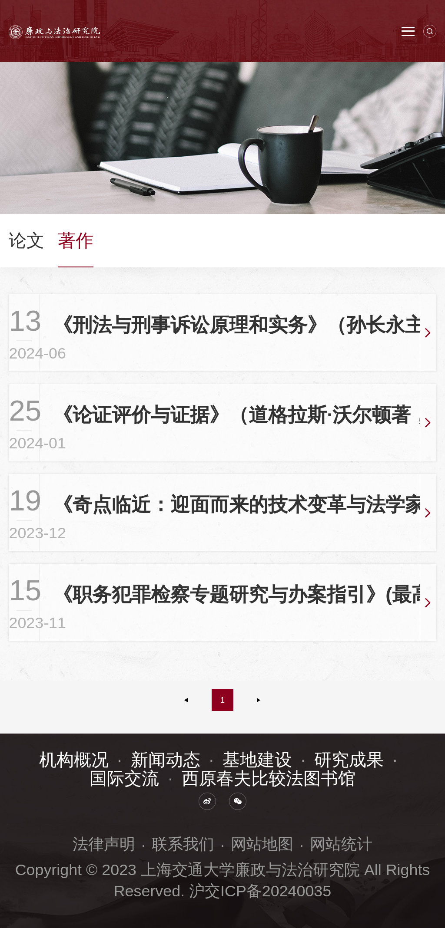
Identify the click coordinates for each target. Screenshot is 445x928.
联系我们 (183, 844)
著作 (75, 240)
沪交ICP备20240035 (260, 891)
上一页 (186, 700)
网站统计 (341, 844)
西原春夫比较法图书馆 (268, 778)
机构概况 (74, 759)
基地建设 (257, 759)
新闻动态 (165, 759)
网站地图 (262, 844)
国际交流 (124, 778)
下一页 (258, 700)
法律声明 (104, 844)
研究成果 (349, 759)
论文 (26, 240)
